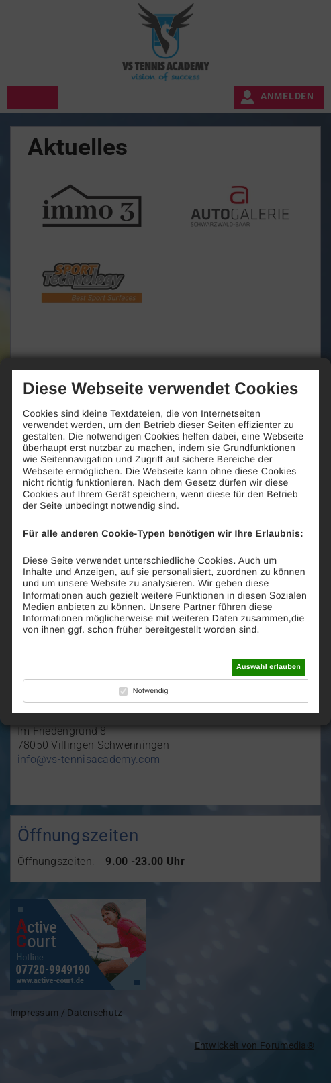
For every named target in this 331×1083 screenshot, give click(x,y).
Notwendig (151, 691)
